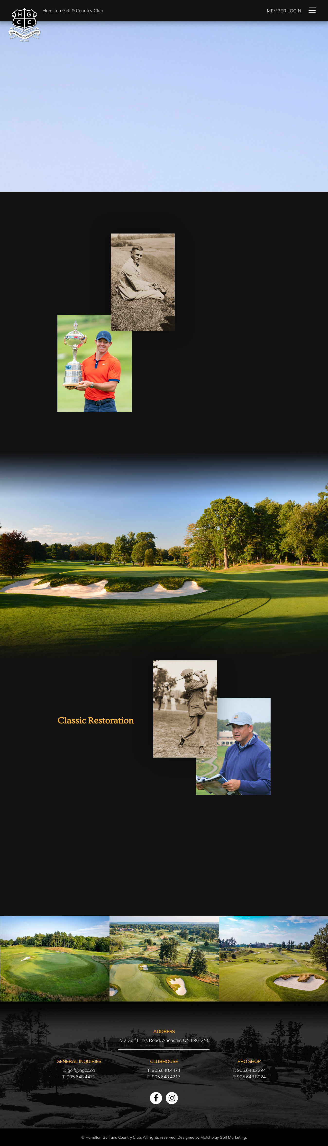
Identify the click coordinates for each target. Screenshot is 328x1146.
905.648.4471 (81, 1077)
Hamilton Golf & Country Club (73, 10)
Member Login (284, 11)
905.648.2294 (251, 1070)
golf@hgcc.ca (81, 1070)
